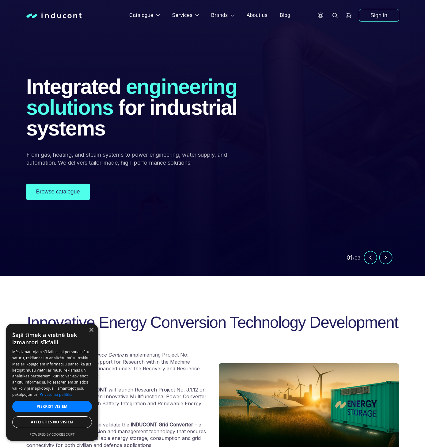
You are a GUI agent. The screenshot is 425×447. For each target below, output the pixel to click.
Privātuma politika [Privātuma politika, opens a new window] (56, 394)
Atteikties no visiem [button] (52, 422)
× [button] (91, 330)
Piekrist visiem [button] (51, 406)
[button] (320, 15)
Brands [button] (222, 15)
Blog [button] (285, 15)
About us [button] (257, 15)
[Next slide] (386, 259)
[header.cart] (348, 15)
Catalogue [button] (144, 15)
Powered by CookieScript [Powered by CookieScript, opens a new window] (52, 434)
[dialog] (52, 382)
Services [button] (185, 15)
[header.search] (335, 15)
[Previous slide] (370, 259)
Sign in (378, 15)
